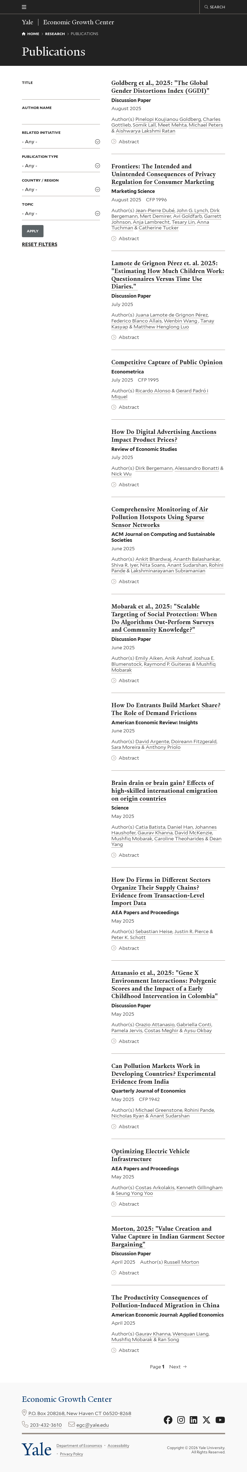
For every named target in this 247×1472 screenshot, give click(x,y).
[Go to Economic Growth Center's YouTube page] (220, 1420)
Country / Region (40, 180)
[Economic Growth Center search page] (215, 7)
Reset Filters (39, 244)
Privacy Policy (71, 1454)
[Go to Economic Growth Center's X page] (206, 1420)
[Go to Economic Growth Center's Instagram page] (181, 1420)
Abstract (129, 141)
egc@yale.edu (92, 1425)
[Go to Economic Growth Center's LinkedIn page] (193, 1420)
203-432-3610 (46, 1425)
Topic (27, 204)
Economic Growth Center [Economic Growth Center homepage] (78, 22)
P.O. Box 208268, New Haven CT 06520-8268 (79, 1413)
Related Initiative (41, 132)
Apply (32, 231)
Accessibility (118, 1445)
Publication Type (40, 156)
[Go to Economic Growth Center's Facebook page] (168, 1420)
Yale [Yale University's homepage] (37, 1449)
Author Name (37, 107)
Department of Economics (79, 1445)
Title (27, 82)
